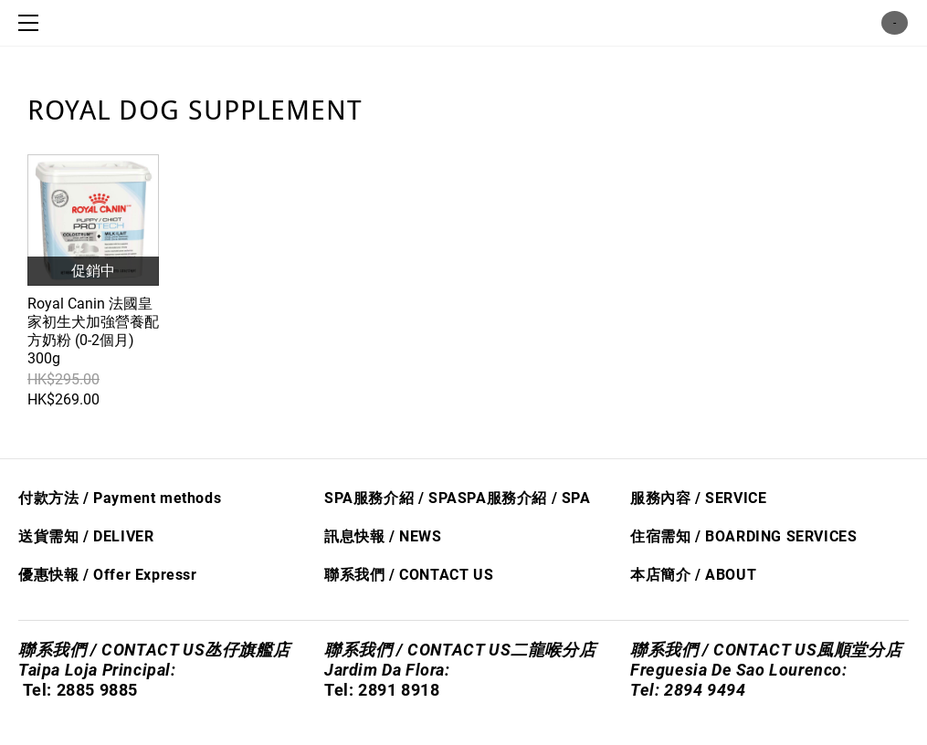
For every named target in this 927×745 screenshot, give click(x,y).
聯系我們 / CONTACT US (408, 574)
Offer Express (142, 574)
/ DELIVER (116, 536)
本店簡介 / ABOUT (693, 574)
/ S (559, 498)
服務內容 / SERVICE (698, 498)
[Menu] (32, 23)
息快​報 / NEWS (391, 536)
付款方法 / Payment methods (119, 498)
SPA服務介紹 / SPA (391, 498)
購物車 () (894, 23)
